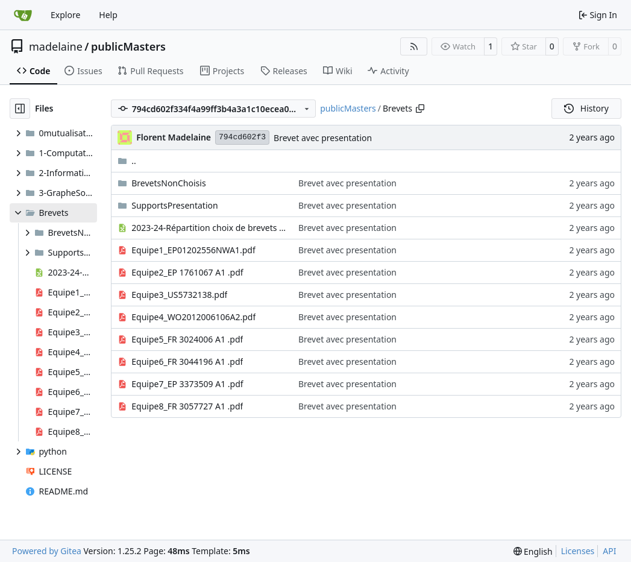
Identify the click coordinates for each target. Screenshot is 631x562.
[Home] (23, 15)
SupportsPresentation (174, 205)
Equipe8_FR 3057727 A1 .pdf (187, 406)
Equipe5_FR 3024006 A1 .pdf (187, 339)
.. (127, 160)
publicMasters (128, 46)
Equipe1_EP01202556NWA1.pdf (193, 250)
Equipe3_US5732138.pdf (179, 294)
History (586, 108)
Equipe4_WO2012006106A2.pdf (193, 317)
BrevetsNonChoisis (168, 183)
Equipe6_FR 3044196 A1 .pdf (187, 361)
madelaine (56, 46)
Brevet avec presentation (323, 138)
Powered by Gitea (46, 551)
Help (108, 15)
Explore (65, 15)
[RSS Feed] (414, 46)
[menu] (533, 551)
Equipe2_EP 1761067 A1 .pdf (187, 272)
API (609, 551)
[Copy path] (420, 108)
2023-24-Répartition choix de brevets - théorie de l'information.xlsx (208, 227)
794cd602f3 (242, 137)
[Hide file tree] (20, 108)
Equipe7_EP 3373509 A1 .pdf (187, 384)
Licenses (578, 551)
